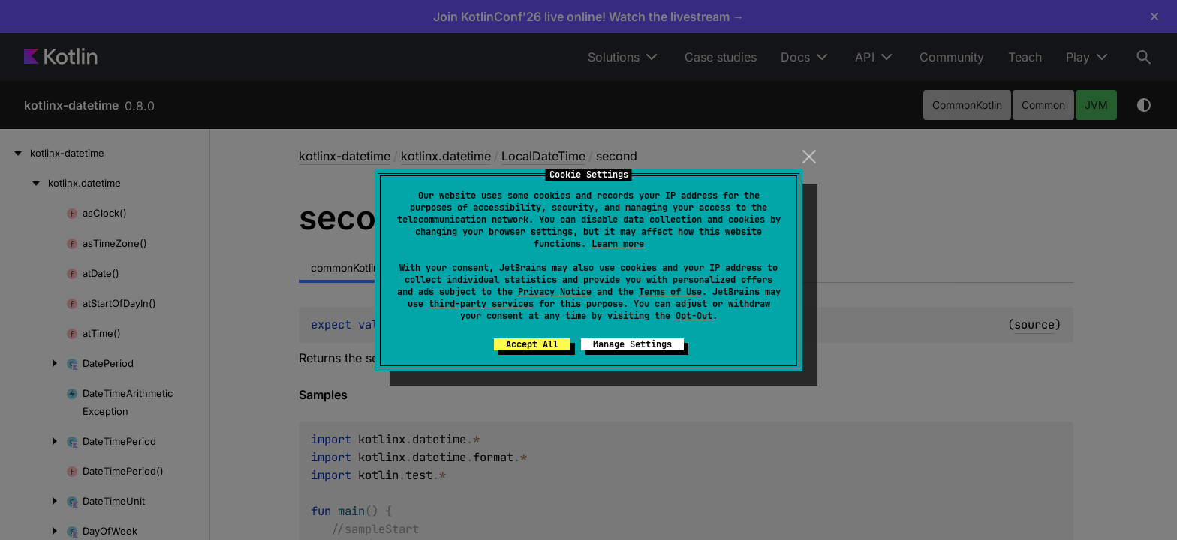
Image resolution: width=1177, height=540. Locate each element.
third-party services (481, 304)
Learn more (618, 244)
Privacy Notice (555, 292)
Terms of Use (670, 292)
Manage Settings (632, 344)
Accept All (532, 344)
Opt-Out (694, 316)
